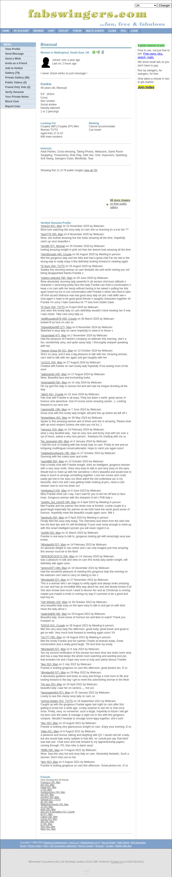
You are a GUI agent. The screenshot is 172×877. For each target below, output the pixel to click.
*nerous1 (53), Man (52, 429)
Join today (146, 87)
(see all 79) (90, 170)
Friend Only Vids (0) (17, 87)
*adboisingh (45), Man (54, 374)
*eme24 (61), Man (51, 226)
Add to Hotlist (14, 68)
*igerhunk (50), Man (52, 517)
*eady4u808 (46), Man (54, 614)
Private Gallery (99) (17, 77)
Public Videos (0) (16, 82)
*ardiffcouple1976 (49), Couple (59, 318)
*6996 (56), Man (50, 750)
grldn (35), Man (48, 809)
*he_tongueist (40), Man (55, 441)
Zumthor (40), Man (50, 797)
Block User (12, 101)
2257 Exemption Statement (63, 846)
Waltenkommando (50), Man (55, 804)
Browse (38, 31)
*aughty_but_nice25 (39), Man (58, 502)
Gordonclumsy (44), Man (53, 792)
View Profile (12, 49)
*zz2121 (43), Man (51, 362)
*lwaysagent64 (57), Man (55, 692)
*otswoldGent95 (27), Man (56, 327)
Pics (123, 31)
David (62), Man (48, 787)
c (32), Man (46, 789)
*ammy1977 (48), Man (54, 568)
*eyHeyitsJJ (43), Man (54, 490)
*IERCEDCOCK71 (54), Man (58, 556)
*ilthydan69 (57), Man (53, 544)
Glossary (99, 846)
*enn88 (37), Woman (53, 246)
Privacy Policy (34, 846)
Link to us (74, 842)
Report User (12, 106)
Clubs (112, 31)
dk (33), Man (47, 802)
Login (134, 31)
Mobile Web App (123, 846)
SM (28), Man (47, 821)
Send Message (14, 53)
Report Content (86, 846)
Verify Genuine (14, 92)
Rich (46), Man (48, 826)
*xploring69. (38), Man (54, 409)
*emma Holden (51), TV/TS (57, 701)
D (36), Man (46, 824)
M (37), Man (47, 814)
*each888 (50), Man (52, 461)
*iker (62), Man (49, 664)
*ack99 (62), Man (51, 532)
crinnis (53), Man (49, 819)
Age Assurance (138, 842)
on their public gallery (120, 204)
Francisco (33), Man (50, 782)
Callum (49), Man (49, 816)
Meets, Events (95, 31)
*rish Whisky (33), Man (54, 602)
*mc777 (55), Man (51, 637)
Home (5, 31)
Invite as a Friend (16, 63)
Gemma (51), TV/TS (51, 799)
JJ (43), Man (47, 807)
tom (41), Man (47, 785)
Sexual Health (108, 842)
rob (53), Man (47, 794)
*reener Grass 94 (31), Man (57, 350)
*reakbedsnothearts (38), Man (58, 453)
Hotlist (63, 31)
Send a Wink (13, 58)
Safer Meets (123, 842)
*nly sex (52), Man (51, 684)
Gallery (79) (12, 72)
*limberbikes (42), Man (54, 417)
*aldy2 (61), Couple (52, 394)
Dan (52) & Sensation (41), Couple (58, 812)
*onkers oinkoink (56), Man (56, 278)
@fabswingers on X (90, 842)
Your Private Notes (17, 96)
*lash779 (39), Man (52, 234)
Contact (109, 846)
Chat (51, 31)
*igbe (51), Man (50, 731)
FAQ (46, 846)
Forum (77, 31)
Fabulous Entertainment (55, 842)
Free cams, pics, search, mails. (150, 55)
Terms (23, 846)
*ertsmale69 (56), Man (54, 382)
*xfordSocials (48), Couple (56, 254)
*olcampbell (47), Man (54, 335)
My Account (21, 31)
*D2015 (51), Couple (53, 625)
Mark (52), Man (48, 829)
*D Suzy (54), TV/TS (53, 266)
